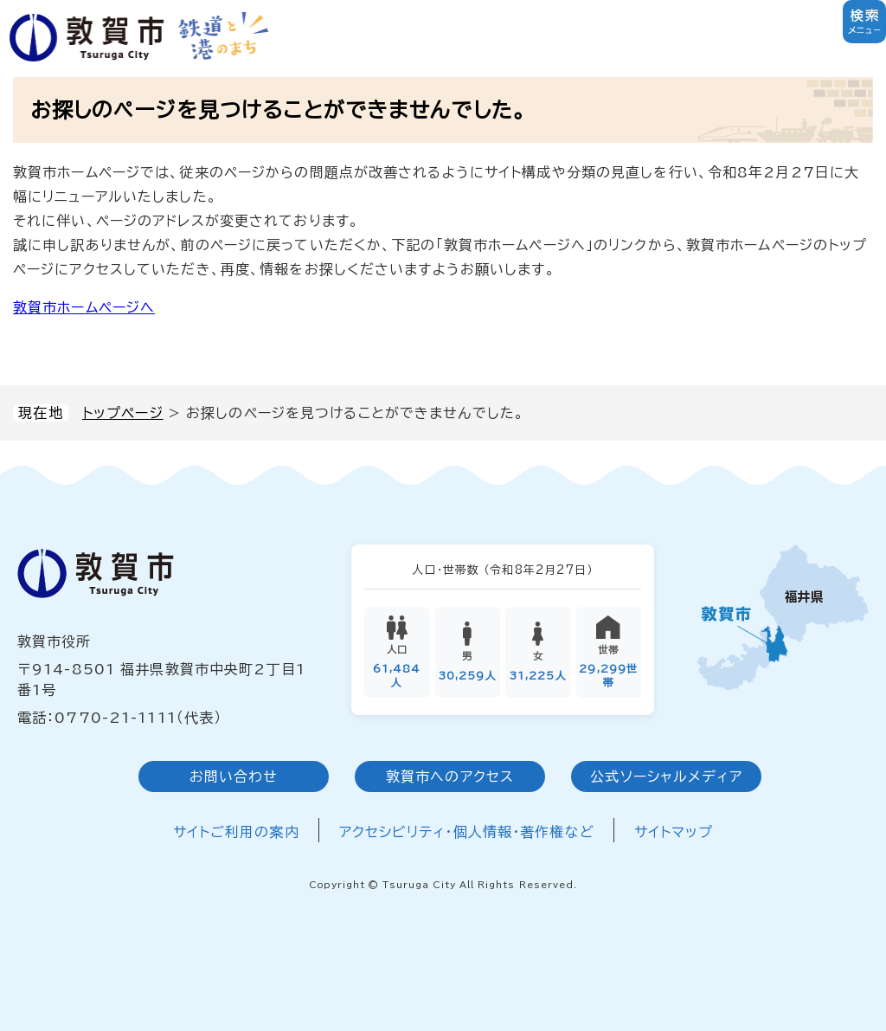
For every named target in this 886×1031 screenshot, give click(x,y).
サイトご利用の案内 (236, 832)
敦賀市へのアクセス (450, 776)
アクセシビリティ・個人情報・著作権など (466, 832)
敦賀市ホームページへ (84, 307)
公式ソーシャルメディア (666, 776)
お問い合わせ (234, 776)
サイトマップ (674, 832)
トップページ (123, 413)
